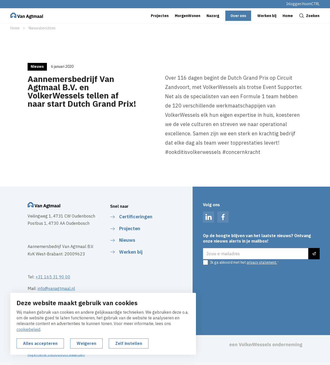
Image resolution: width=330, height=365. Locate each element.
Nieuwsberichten (42, 28)
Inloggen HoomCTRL (303, 4)
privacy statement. (262, 262)
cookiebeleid (28, 329)
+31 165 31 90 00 (53, 276)
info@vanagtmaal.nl (56, 288)
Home (15, 28)
